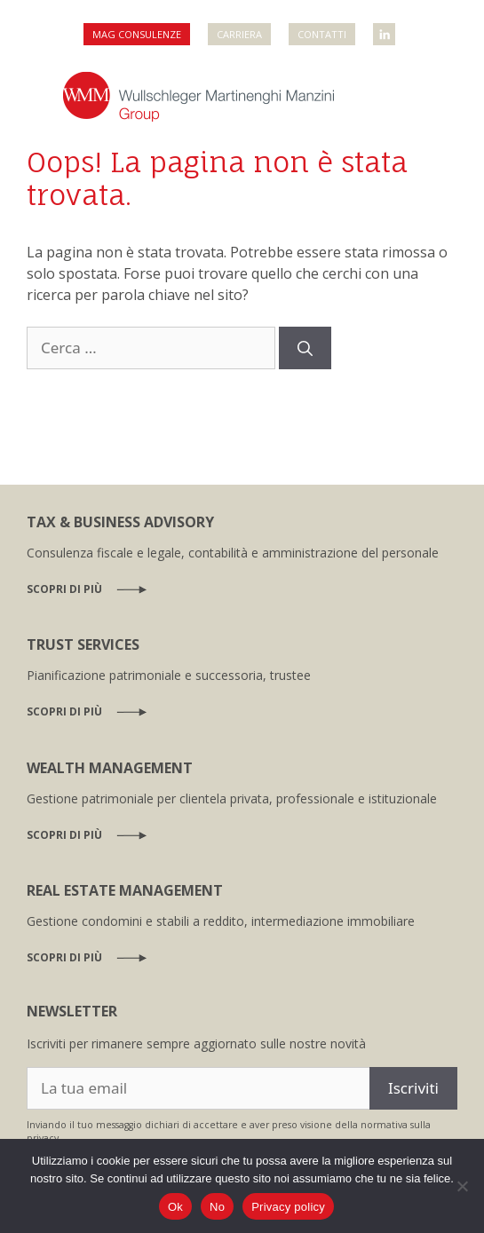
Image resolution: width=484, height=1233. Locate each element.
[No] (462, 1186)
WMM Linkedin (385, 29)
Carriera (239, 34)
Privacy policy (288, 1206)
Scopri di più (64, 589)
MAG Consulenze (136, 34)
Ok (175, 1206)
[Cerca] (305, 348)
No (217, 1206)
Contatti (322, 34)
